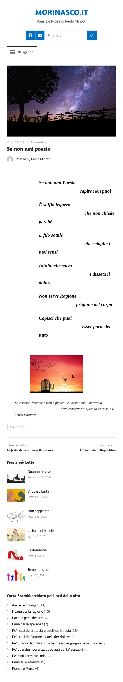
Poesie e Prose (39, 142)
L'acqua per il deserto (28, 617)
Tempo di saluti (39, 569)
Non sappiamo (38, 511)
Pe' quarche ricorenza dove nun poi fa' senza (46, 649)
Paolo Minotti (40, 159)
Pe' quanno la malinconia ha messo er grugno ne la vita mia (57, 643)
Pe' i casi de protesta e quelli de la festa (41, 630)
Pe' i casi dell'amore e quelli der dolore (41, 636)
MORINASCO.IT (61, 12)
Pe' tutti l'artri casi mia (29, 655)
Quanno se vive (39, 471)
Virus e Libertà (38, 491)
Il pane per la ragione (27, 611)
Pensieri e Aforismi (26, 662)
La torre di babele (41, 530)
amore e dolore (18, 427)
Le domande (37, 550)
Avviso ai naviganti (26, 605)
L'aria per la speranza (27, 624)
